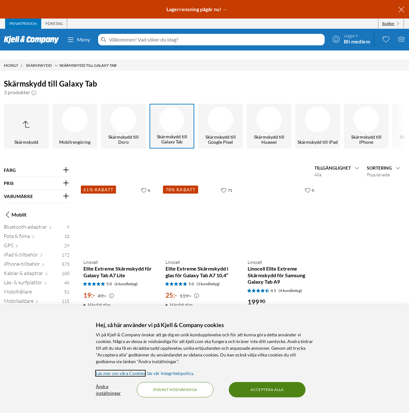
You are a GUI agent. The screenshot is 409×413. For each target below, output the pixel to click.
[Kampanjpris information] (111, 286)
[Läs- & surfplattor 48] (36, 274)
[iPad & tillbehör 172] (36, 247)
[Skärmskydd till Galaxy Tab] (172, 117)
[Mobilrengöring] (75, 117)
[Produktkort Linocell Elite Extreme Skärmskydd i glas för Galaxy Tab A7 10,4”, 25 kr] (200, 210)
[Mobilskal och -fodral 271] (36, 302)
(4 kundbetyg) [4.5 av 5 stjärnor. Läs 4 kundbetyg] (290, 281)
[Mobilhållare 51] (36, 284)
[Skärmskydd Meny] (56, 56)
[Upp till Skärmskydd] (26, 117)
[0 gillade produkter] (386, 39)
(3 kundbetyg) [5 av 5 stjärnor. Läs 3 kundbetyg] (208, 274)
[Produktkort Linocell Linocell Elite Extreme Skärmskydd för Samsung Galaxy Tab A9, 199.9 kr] (282, 210)
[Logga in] (351, 39)
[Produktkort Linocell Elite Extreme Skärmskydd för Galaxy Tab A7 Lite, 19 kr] (118, 210)
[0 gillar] (309, 181)
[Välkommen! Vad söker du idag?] (215, 39)
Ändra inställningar (108, 390)
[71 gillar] (226, 181)
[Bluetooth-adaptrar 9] (36, 219)
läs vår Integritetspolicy (170, 373)
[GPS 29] (36, 237)
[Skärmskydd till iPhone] (366, 117)
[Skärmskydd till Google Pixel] (220, 117)
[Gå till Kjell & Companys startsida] (33, 39)
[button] (34, 83)
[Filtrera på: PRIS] (36, 174)
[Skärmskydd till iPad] (318, 117)
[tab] (23, 24)
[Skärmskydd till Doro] (123, 117)
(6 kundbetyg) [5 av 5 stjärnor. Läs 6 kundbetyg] (126, 274)
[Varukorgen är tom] (401, 39)
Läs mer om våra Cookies (120, 373)
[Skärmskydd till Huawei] (269, 117)
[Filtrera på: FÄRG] (36, 161)
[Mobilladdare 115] (36, 293)
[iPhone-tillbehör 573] (36, 256)
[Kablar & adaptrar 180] (36, 265)
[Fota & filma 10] (36, 228)
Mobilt (15, 206)
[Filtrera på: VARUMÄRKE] (36, 187)
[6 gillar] (145, 181)
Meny (78, 39)
